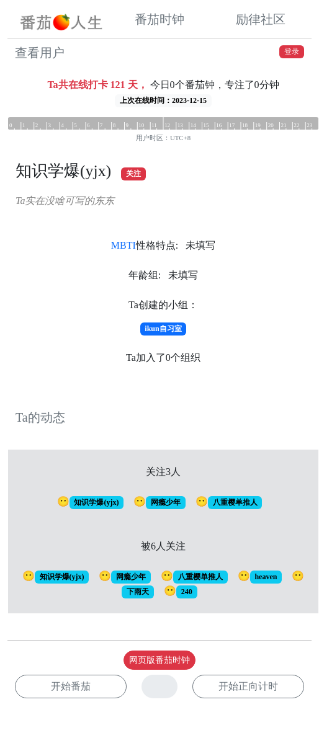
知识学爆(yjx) (96, 502)
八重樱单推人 (235, 502)
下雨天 (138, 591)
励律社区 (260, 19)
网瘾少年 (166, 502)
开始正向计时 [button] (248, 686)
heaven (265, 576)
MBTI (123, 245)
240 (186, 591)
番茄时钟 (159, 19)
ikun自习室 (163, 328)
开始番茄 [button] (71, 686)
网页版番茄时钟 (159, 660)
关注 (133, 173)
